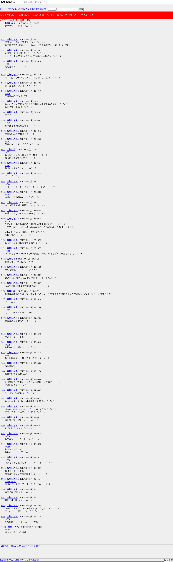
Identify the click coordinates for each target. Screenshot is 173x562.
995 (3, 479)
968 (3, 210)
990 (3, 425)
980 (3, 334)
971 (3, 248)
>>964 (7, 184)
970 (3, 240)
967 (3, 202)
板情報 (24, 2)
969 (3, 219)
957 (3, 101)
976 (3, 291)
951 (3, 39)
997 (3, 497)
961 (3, 139)
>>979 (7, 345)
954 (3, 75)
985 (3, 379)
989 (3, 417)
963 (3, 163)
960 (3, 131)
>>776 (7, 221)
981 (3, 342)
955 (3, 83)
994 (3, 468)
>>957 (7, 195)
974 (3, 275)
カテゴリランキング (37, 2)
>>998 (7, 519)
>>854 (7, 64)
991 (3, 433)
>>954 (7, 142)
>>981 (7, 355)
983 (3, 363)
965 (3, 181)
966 (3, 192)
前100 (24, 546)
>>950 (7, 93)
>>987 (13, 481)
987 (3, 398)
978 (3, 307)
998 (3, 505)
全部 (31, 9)
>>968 (7, 251)
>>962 (7, 165)
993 (3, 457)
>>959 (7, 152)
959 (3, 120)
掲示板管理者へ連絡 (9, 560)
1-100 (36, 9)
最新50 (43, 9)
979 (3, 318)
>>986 (7, 481)
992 (3, 444)
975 (3, 283)
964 (3, 173)
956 (3, 91)
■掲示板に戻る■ (21, 9)
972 (3, 259)
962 (3, 149)
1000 (3, 527)
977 (3, 299)
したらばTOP (6, 9)
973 (3, 267)
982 (3, 352)
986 (3, 390)
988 (3, 406)
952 (3, 50)
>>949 (7, 123)
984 (3, 371)
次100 (30, 546)
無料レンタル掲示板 (29, 560)
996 (3, 489)
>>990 (7, 436)
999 (3, 516)
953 (3, 61)
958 (3, 112)
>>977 (7, 310)
